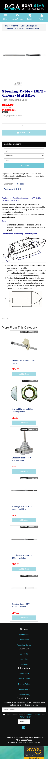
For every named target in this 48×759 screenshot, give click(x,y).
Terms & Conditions (33, 714)
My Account (24, 634)
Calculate (24, 166)
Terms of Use (24, 673)
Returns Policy (24, 684)
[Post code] (24, 160)
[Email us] (23, 727)
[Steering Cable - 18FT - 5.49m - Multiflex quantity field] (24, 126)
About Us (24, 654)
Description (8, 184)
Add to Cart (24, 132)
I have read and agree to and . (24, 715)
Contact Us (24, 665)
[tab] (8, 184)
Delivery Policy (24, 695)
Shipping (20, 184)
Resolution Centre (24, 645)
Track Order (24, 640)
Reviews (13, 189)
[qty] (24, 150)
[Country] (24, 155)
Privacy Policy (24, 679)
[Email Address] (24, 709)
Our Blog (24, 659)
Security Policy (24, 689)
